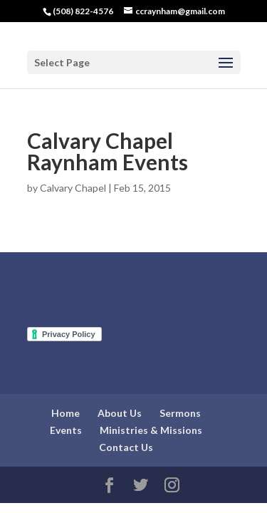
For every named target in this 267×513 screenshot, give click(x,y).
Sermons (180, 413)
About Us (120, 413)
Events (66, 430)
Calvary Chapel (73, 188)
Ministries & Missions (151, 430)
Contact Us (126, 447)
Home (65, 413)
